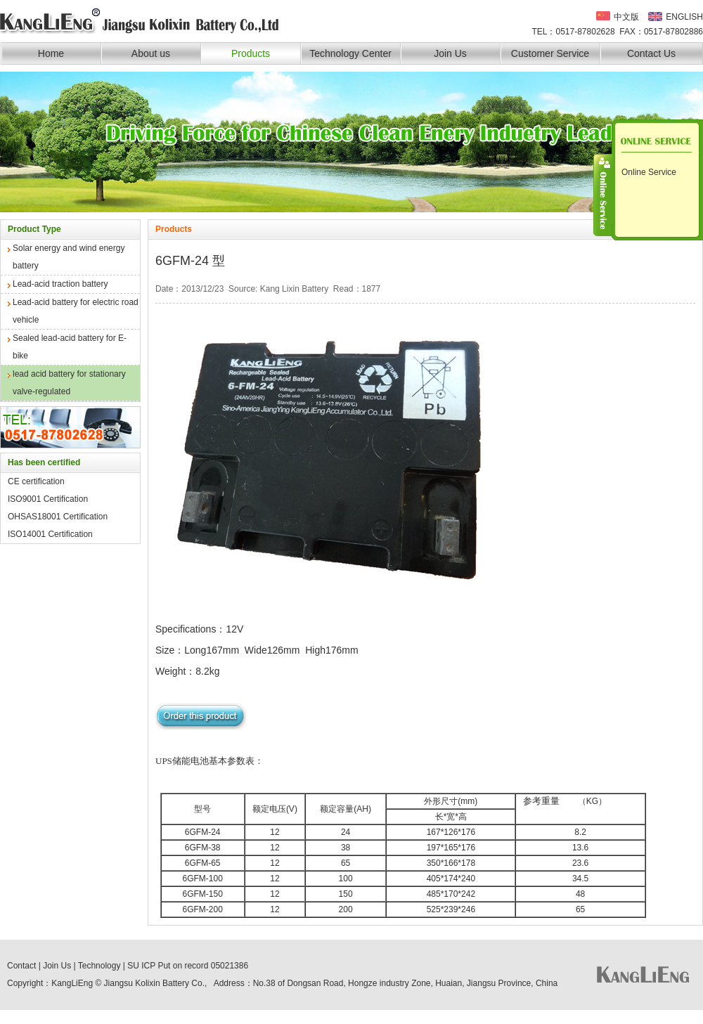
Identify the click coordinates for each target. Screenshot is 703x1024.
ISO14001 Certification (50, 534)
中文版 (626, 16)
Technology (99, 966)
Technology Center (350, 53)
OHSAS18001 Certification (58, 516)
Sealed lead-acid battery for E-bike (70, 347)
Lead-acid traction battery (60, 284)
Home (51, 53)
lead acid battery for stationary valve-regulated (69, 382)
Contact (21, 966)
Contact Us (651, 53)
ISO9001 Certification (48, 499)
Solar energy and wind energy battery (68, 257)
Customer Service (550, 53)
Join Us (450, 53)
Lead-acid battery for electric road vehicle (75, 311)
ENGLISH (684, 16)
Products (250, 53)
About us (150, 53)
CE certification (36, 481)
